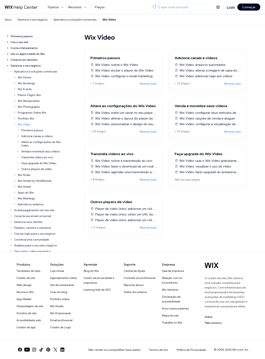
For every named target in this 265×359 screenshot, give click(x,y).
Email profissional (61, 320)
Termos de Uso (158, 350)
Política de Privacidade (191, 350)
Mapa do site (170, 315)
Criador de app (26, 327)
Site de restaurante (62, 285)
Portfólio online (59, 299)
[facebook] (20, 349)
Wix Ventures (170, 289)
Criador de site (25, 278)
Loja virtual (57, 271)
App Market (23, 299)
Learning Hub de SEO (97, 289)
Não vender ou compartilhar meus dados (114, 350)
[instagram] (34, 349)
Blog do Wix (91, 271)
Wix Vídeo (109, 19)
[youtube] (27, 349)
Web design (24, 285)
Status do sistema (135, 292)
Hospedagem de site (29, 306)
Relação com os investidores (172, 280)
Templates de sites (28, 271)
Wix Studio (57, 306)
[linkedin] (62, 349)
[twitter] (55, 349)
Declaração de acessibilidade (171, 299)
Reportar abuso (134, 285)
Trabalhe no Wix (172, 322)
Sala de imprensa (173, 271)
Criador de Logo (60, 327)
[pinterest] (48, 349)
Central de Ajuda (134, 271)
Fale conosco (213, 323)
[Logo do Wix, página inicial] (212, 265)
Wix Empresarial (60, 313)
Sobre (208, 317)
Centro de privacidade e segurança (98, 280)
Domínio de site (26, 313)
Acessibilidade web (28, 320)
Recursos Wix (25, 292)
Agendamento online (63, 278)
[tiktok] (41, 349)
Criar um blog (58, 292)
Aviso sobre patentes (175, 308)
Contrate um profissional (139, 278)
